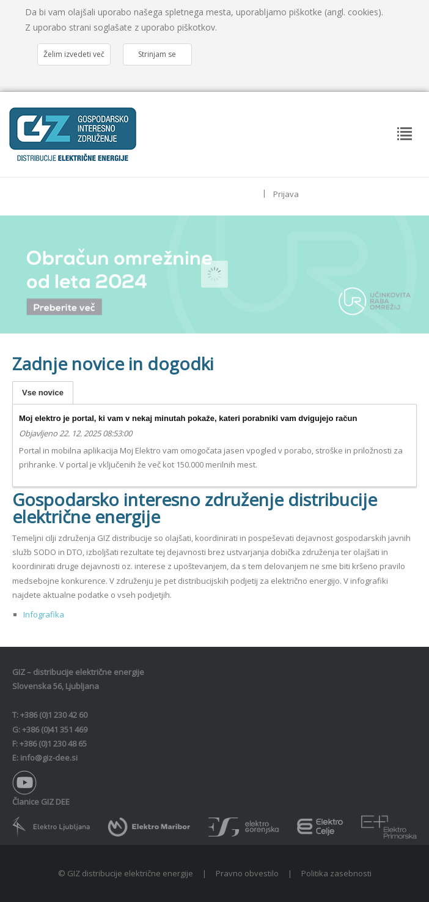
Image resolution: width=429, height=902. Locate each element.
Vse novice (43, 392)
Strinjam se (157, 54)
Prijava (286, 193)
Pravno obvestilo (247, 873)
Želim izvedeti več (74, 54)
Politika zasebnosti (336, 873)
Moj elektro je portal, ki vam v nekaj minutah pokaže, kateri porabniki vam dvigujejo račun (188, 418)
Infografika (43, 614)
